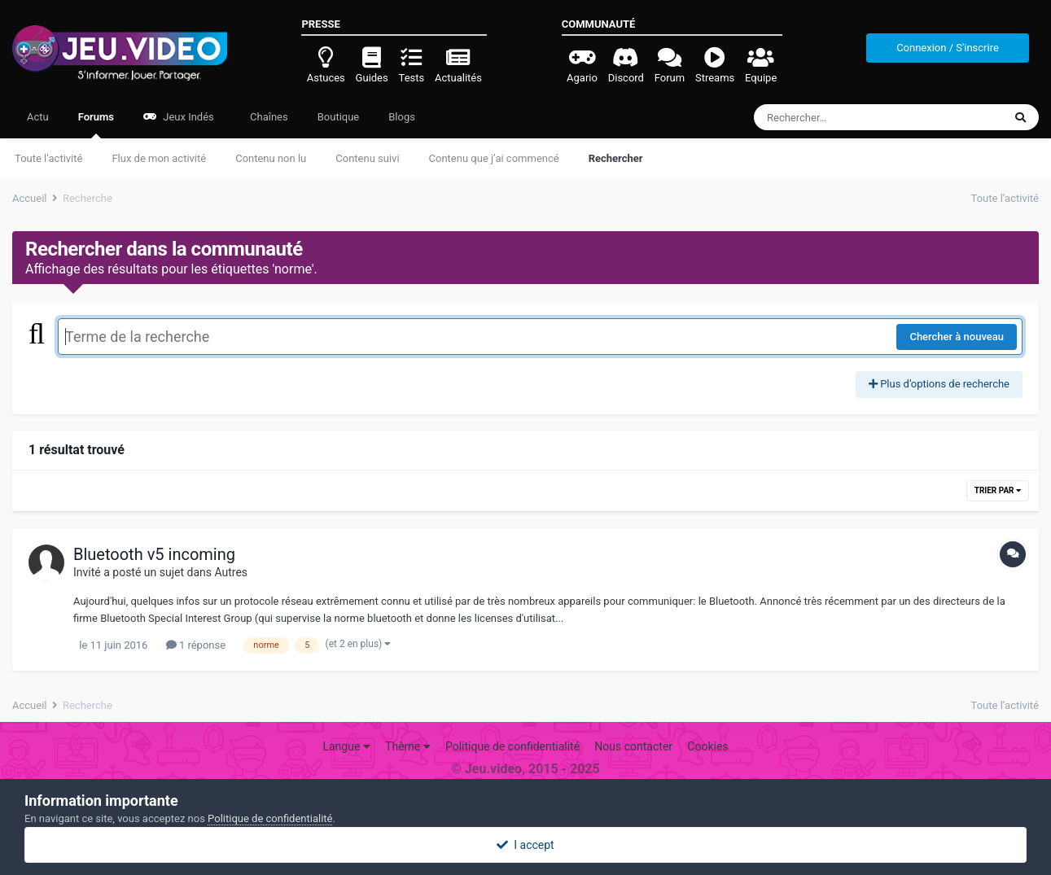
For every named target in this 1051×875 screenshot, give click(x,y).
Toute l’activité (48, 158)
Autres (230, 572)
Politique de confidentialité (512, 746)
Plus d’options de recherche (939, 384)
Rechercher (616, 158)
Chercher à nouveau (956, 336)
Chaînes (267, 117)
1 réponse (196, 645)
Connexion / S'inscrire (947, 48)
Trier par (997, 490)
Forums (96, 124)
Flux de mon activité (159, 158)
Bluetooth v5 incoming (154, 554)
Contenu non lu (270, 158)
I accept (525, 844)
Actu (38, 117)
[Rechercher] (834, 117)
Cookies (707, 746)
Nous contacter (633, 746)
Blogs (401, 117)
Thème (408, 746)
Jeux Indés (178, 117)
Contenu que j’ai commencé (494, 158)
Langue (346, 746)
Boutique (338, 117)
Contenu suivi (367, 158)
